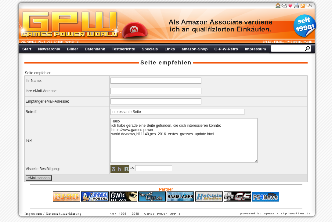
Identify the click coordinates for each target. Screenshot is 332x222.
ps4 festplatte (136, 204)
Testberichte (123, 49)
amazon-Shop (195, 49)
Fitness (155, 204)
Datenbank (95, 49)
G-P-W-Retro (226, 49)
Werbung (221, 25)
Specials (150, 49)
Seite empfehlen (166, 63)
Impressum (255, 49)
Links (169, 49)
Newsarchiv (49, 49)
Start (26, 49)
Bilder (72, 49)
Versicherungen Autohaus (185, 204)
